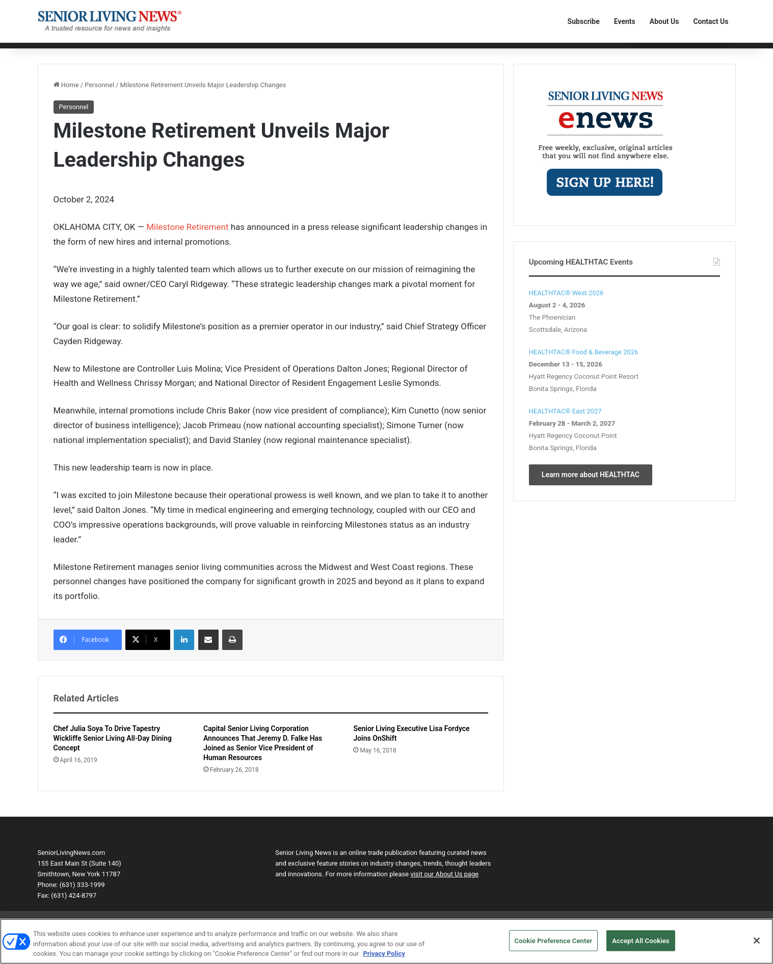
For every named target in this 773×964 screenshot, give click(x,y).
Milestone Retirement (187, 243)
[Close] (756, 945)
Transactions (320, 52)
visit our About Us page (444, 890)
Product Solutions (264, 52)
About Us (664, 21)
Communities (124, 52)
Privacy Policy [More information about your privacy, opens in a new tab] (384, 959)
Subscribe (584, 21)
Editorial (82, 52)
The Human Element (379, 52)
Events (624, 21)
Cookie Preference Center (554, 946)
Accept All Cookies (640, 946)
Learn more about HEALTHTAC (590, 490)
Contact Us (710, 21)
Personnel (213, 52)
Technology (171, 52)
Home (52, 52)
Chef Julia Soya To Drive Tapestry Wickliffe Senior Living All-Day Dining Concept (113, 754)
